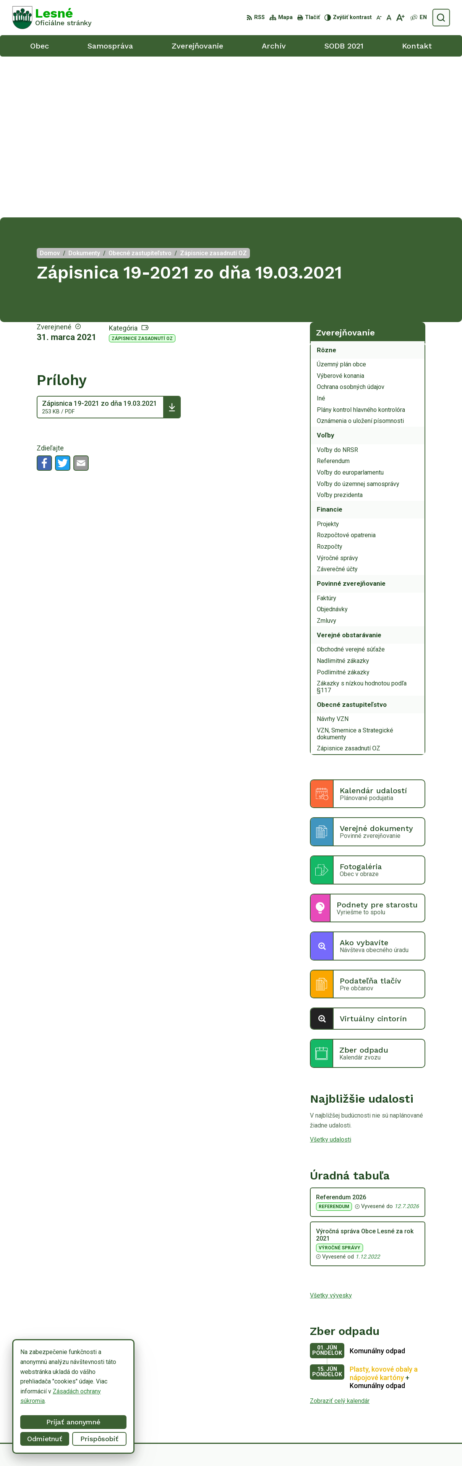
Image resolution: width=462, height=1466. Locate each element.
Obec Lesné (336, 1446)
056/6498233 (407, 1394)
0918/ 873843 (408, 1402)
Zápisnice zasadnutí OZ (142, 177)
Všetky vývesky (331, 1134)
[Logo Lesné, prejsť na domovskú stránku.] (52, 17)
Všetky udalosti (330, 978)
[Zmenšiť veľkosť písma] (379, 17)
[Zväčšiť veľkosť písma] (400, 17)
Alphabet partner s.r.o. (240, 1446)
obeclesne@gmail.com (419, 1410)
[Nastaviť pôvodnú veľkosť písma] (389, 17)
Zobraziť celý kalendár (340, 1240)
